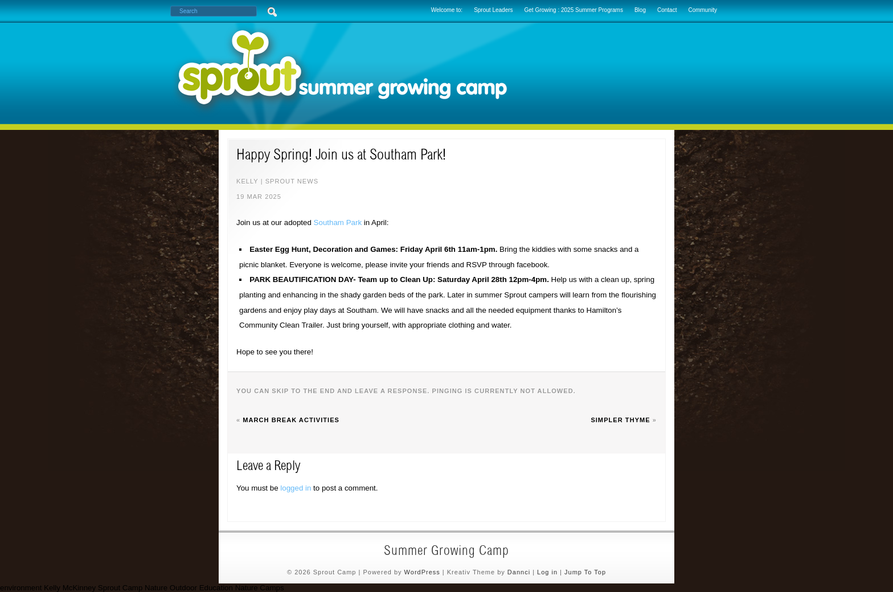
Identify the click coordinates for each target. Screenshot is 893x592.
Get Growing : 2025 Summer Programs (574, 10)
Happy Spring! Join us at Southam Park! (341, 156)
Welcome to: (446, 10)
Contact (667, 10)
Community (702, 10)
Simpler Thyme (620, 420)
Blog (640, 10)
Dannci (518, 572)
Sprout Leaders (493, 10)
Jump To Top (585, 572)
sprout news (292, 181)
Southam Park (338, 222)
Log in (547, 572)
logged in (295, 488)
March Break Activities (291, 420)
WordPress (422, 572)
